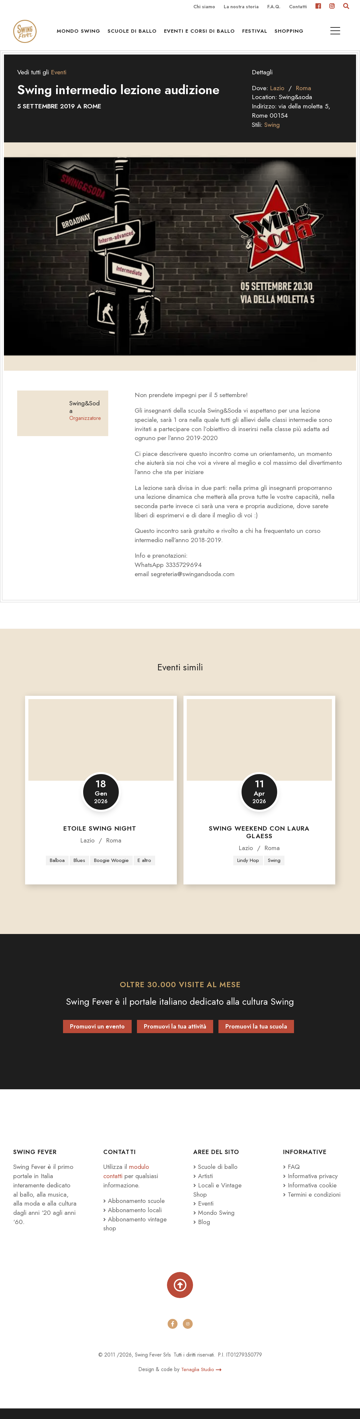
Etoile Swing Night (101, 837)
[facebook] (173, 1334)
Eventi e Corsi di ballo (201, 33)
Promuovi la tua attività (175, 1035)
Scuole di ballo (133, 33)
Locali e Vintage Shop (217, 1198)
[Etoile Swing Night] (101, 749)
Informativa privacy (311, 1184)
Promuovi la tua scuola (256, 1035)
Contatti (298, 7)
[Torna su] (180, 1295)
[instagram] (188, 1334)
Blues (79, 869)
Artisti (203, 1184)
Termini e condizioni (312, 1203)
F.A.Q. (273, 7)
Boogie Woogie (111, 869)
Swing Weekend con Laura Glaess (259, 841)
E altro (144, 869)
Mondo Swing (80, 33)
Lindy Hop (248, 869)
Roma (303, 96)
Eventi (59, 81)
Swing (272, 133)
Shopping (290, 33)
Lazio (277, 96)
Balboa (56, 869)
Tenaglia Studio (201, 1380)
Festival (256, 33)
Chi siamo (204, 7)
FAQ (291, 1175)
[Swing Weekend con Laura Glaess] (259, 749)
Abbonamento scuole (134, 1209)
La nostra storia (241, 7)
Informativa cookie (310, 1194)
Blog (202, 1230)
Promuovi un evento (97, 1035)
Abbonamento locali (133, 1218)
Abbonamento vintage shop (125, 1232)
